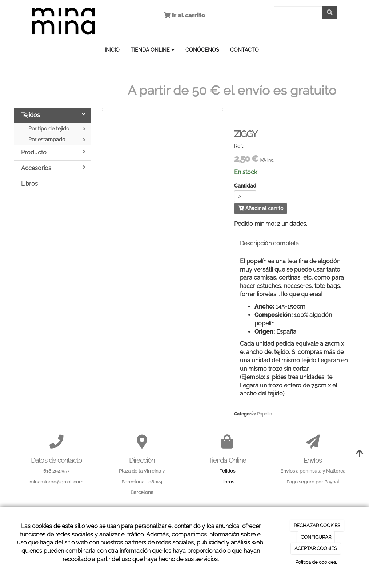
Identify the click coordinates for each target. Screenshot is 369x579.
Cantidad (245, 186)
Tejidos (53, 114)
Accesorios (53, 168)
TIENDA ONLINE (153, 50)
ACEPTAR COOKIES (315, 548)
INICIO (112, 50)
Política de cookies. (316, 562)
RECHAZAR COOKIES (317, 525)
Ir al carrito (188, 15)
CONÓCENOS (202, 50)
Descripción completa (269, 243)
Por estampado (57, 140)
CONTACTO (244, 50)
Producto (53, 152)
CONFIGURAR (316, 537)
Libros (29, 183)
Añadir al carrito (260, 208)
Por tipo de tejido (57, 129)
